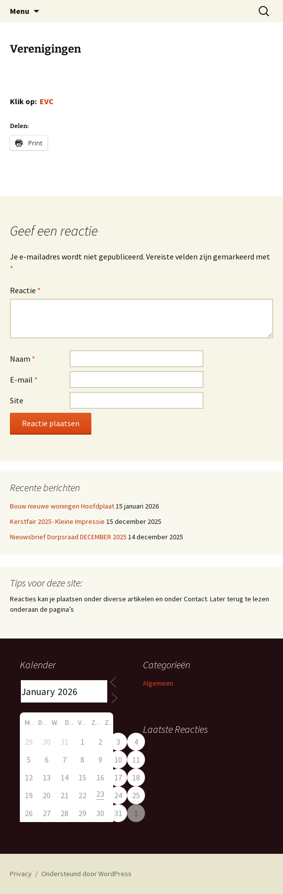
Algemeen (158, 683)
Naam (22, 359)
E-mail (24, 379)
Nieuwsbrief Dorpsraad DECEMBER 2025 (68, 536)
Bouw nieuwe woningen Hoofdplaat (62, 506)
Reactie (25, 290)
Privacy (21, 873)
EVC (47, 101)
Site (16, 400)
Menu (19, 11)
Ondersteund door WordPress (86, 873)
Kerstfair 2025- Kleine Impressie (57, 521)
